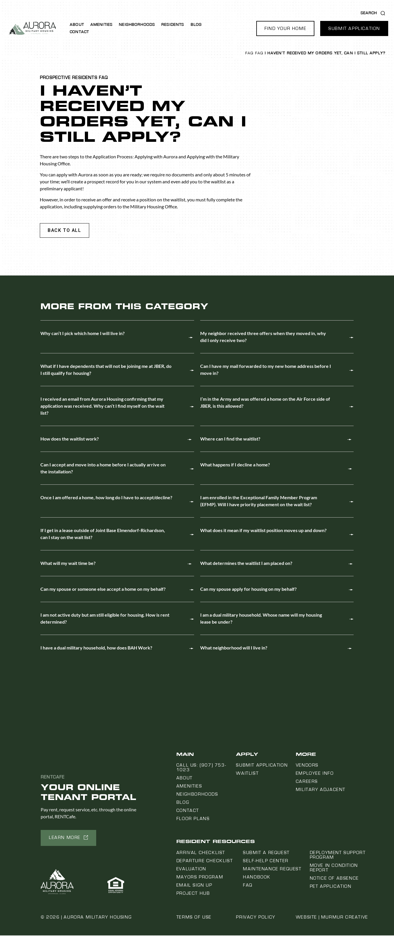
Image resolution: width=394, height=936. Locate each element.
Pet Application (331, 887)
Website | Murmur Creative (332, 917)
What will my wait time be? (68, 563)
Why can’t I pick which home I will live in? (82, 334)
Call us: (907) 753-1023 (201, 768)
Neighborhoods (137, 25)
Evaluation (191, 869)
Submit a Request (266, 853)
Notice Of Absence (334, 878)
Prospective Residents (68, 77)
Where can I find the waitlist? (230, 439)
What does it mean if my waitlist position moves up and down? (263, 531)
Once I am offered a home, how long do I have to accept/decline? (106, 498)
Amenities (101, 25)
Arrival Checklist (200, 853)
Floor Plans (193, 819)
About (77, 25)
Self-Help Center (266, 861)
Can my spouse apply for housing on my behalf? (248, 589)
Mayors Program (199, 877)
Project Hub (193, 894)
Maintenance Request (272, 869)
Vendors (307, 765)
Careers (307, 782)
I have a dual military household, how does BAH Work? (96, 648)
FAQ (249, 53)
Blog (196, 25)
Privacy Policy (255, 917)
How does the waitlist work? (69, 439)
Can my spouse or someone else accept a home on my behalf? (103, 589)
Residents (172, 25)
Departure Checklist (204, 861)
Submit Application (262, 765)
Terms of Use (194, 917)
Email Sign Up (194, 885)
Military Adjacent (320, 790)
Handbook (257, 877)
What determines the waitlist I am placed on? (246, 563)
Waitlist (247, 774)
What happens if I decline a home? (235, 465)
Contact (79, 32)
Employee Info (315, 774)
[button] (285, 28)
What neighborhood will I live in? (233, 648)
